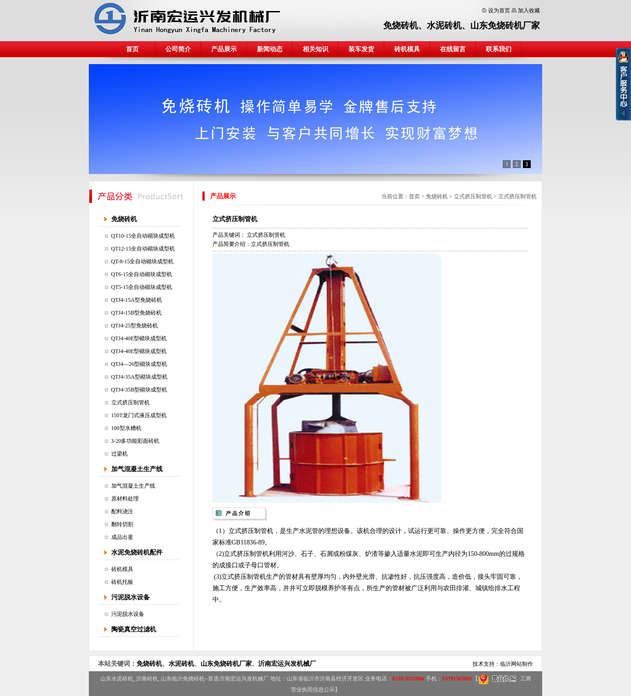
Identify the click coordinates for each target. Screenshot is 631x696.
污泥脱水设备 (130, 597)
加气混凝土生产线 (137, 469)
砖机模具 (407, 49)
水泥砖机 (444, 25)
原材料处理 (125, 498)
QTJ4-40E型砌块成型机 (139, 338)
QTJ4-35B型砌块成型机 (139, 389)
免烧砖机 (400, 25)
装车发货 (361, 49)
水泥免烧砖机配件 (137, 552)
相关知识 (315, 49)
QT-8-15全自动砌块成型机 (142, 261)
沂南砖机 (147, 678)
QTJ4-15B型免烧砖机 (136, 313)
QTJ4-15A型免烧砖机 (136, 300)
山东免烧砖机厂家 (505, 25)
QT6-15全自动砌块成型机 (142, 274)
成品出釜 (122, 537)
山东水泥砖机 (116, 678)
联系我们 (498, 49)
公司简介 (178, 49)
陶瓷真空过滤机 (133, 629)
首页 (132, 49)
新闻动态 (270, 49)
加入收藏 (529, 10)
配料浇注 (122, 511)
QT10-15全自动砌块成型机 (143, 236)
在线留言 (453, 49)
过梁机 (119, 454)
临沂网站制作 (516, 664)
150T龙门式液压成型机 (139, 415)
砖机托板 (122, 582)
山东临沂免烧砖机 (183, 678)
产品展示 (224, 49)
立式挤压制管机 (130, 402)
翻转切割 (122, 524)
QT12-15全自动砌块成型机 (143, 248)
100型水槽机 (126, 428)
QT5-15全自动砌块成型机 (142, 287)
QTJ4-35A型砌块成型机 (139, 377)
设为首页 (499, 10)
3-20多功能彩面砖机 (135, 441)
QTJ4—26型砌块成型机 (139, 364)
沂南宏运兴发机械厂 (287, 663)
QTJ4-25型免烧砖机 (134, 325)
